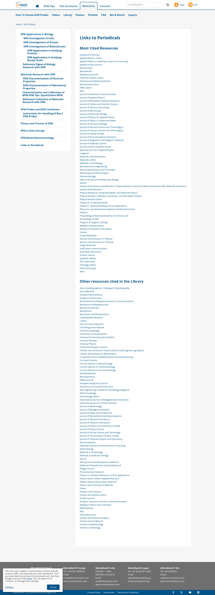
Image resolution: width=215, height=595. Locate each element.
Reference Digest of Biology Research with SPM (39, 66)
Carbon (83, 320)
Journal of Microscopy (90, 110)
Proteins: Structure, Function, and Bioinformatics (103, 501)
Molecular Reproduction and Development (100, 465)
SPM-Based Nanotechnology (37, 137)
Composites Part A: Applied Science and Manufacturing (106, 357)
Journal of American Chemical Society (98, 94)
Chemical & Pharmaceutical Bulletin (97, 337)
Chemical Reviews (88, 340)
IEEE (82, 91)
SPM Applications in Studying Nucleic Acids (44, 59)
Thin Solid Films (87, 261)
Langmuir (84, 153)
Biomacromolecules (89, 307)
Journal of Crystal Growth (92, 133)
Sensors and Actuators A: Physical (96, 238)
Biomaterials (86, 71)
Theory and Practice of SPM (37, 123)
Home (19, 24)
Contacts (105, 6)
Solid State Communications (93, 248)
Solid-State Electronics (90, 251)
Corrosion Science (88, 360)
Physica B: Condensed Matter (94, 202)
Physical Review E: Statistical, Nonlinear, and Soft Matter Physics (111, 196)
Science (83, 232)
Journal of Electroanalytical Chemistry (98, 137)
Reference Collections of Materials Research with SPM (43, 101)
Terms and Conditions (128, 592)
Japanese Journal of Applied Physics (97, 150)
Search (168, 5)
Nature (83, 182)
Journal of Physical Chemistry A (95, 419)
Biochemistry (86, 68)
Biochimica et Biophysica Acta (94, 304)
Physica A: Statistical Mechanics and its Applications (105, 475)
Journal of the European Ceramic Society (99, 435)
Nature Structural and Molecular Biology (99, 179)
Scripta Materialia (88, 235)
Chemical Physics (88, 343)
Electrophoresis (87, 376)
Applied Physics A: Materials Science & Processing (104, 61)
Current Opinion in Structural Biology (98, 370)
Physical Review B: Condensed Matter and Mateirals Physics (109, 192)
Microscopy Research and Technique (97, 169)
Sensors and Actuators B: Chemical (96, 242)
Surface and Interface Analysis (94, 518)
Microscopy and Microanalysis (94, 173)
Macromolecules (88, 442)
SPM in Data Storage (33, 130)
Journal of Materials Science (93, 143)
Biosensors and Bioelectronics (94, 314)
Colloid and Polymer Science (93, 347)
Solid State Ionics (88, 514)
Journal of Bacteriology (91, 406)
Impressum (108, 592)
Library (67, 15)
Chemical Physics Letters (92, 77)
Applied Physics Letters (91, 58)
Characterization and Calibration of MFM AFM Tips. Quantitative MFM (43, 94)
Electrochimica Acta (89, 84)
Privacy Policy (93, 592)
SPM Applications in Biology (37, 34)
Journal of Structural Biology (93, 123)
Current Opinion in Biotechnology (96, 363)
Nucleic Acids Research (91, 189)
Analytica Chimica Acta (91, 298)
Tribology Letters (88, 264)
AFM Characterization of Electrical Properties (43, 80)
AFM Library (29, 24)
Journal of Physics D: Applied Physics (97, 117)
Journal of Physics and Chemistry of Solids (100, 425)
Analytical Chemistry (89, 54)
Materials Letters (88, 159)
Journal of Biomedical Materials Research (99, 100)
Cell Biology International (92, 327)
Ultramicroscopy (88, 268)
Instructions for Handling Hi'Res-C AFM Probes (43, 115)
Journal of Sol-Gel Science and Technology (100, 432)
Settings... (9, 587)
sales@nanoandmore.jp (139, 577)
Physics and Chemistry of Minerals (96, 485)
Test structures (68, 6)
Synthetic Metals (88, 258)
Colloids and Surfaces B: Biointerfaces (98, 353)
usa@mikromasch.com (106, 581)
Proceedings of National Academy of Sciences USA (104, 215)
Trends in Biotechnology (91, 524)
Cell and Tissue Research (92, 324)
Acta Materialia (87, 291)
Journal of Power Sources (92, 429)
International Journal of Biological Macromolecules (104, 399)
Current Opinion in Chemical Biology (97, 366)
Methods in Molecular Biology (94, 455)
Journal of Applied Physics (92, 97)
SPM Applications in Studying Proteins (44, 52)
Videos (56, 15)
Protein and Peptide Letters (93, 495)
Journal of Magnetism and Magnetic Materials (102, 140)
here (29, 578)
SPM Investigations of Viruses (40, 42)
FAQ (103, 15)
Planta (83, 488)
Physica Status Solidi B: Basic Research (98, 481)
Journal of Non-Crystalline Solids (95, 146)
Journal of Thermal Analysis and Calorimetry (101, 439)
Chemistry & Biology (89, 330)
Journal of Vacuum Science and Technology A (101, 127)
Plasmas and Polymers (91, 491)
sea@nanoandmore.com (172, 577)
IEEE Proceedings (88, 393)
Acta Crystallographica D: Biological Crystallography (104, 288)
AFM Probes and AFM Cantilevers (40, 109)
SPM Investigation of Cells (38, 38)
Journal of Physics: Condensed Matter (98, 120)
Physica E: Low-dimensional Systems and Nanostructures (107, 209)
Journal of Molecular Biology (93, 114)
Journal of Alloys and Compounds (96, 412)
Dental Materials (88, 373)
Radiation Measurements (92, 225)
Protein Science (87, 498)
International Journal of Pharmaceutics (98, 403)
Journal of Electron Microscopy (94, 107)
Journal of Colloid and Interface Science (99, 104)
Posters (80, 15)
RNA (82, 511)
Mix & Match (117, 15)
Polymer (84, 212)
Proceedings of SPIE (89, 219)
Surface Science (87, 255)
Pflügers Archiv (87, 468)
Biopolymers (86, 311)
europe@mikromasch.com (76, 577)
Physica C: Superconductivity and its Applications (103, 205)
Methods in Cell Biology (91, 163)
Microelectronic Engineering (93, 166)
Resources (88, 6)
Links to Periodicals (32, 145)
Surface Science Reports (91, 521)
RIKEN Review (86, 508)
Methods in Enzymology (91, 452)
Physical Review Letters (91, 199)
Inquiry (132, 15)
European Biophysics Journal (94, 383)
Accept (53, 587)
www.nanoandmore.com (75, 581)
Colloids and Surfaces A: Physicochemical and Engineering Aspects (112, 350)
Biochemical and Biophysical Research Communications (107, 301)
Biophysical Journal (89, 74)
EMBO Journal (86, 380)
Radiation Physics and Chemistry (95, 504)
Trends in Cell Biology (90, 527)
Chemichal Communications (93, 334)
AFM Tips (49, 6)
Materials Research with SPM (38, 74)
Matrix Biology (87, 448)
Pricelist (93, 15)
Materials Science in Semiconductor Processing (102, 445)
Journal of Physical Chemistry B (95, 422)
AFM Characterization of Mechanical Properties (44, 87)
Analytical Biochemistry (91, 294)
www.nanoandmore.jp (139, 581)
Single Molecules (88, 245)
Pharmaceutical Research (92, 471)
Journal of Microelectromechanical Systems (101, 416)
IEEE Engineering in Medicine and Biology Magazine (104, 389)
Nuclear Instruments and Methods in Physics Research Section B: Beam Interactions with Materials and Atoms (133, 186)
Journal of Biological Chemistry (94, 409)
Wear (82, 271)
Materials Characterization (92, 156)
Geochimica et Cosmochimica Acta (96, 386)
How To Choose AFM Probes (32, 15)
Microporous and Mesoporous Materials (99, 462)
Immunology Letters (89, 396)
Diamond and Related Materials (95, 81)
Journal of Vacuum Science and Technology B (101, 130)
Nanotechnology (88, 176)
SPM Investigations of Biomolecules (44, 46)
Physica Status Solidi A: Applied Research (99, 478)
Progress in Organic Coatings (94, 222)
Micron (83, 458)
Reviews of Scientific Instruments (96, 228)
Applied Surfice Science (91, 64)
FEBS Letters (86, 87)
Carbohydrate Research (91, 317)
